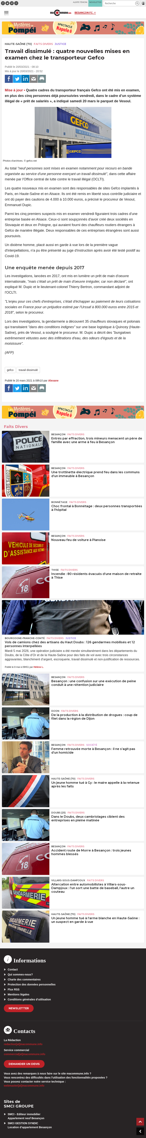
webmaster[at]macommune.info (24, 1085)
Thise (55, 569)
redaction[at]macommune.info (23, 1044)
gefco (10, 370)
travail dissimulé (28, 370)
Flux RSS (13, 989)
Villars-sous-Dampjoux (68, 880)
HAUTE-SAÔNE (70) (18, 44)
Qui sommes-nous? (20, 974)
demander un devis (24, 1064)
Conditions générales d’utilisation (29, 999)
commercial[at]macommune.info (24, 1054)
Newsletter (19, 1008)
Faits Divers (43, 44)
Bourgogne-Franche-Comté (25, 638)
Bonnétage (59, 502)
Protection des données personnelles (32, 984)
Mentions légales (18, 994)
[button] (137, 3)
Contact (13, 969)
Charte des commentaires (24, 979)
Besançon (58, 434)
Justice (60, 44)
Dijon (55, 710)
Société (91, 744)
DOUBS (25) (58, 812)
